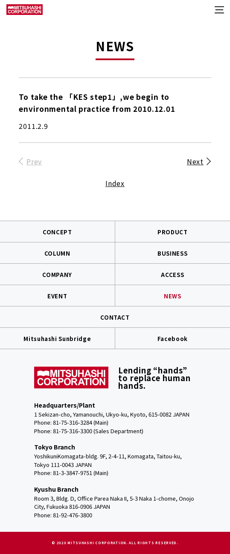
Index (115, 183)
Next (195, 161)
